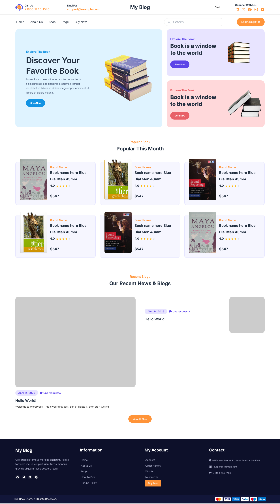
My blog (140, 7)
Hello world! (25, 477)
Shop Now (36, 102)
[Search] (169, 22)
